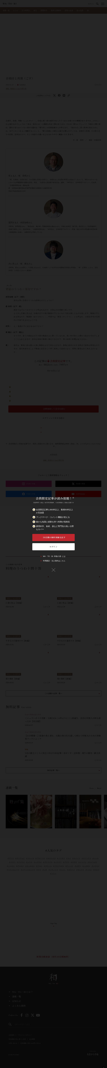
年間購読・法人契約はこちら (54, 561)
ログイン (53, 546)
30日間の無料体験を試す (54, 537)
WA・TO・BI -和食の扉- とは (54, 556)
